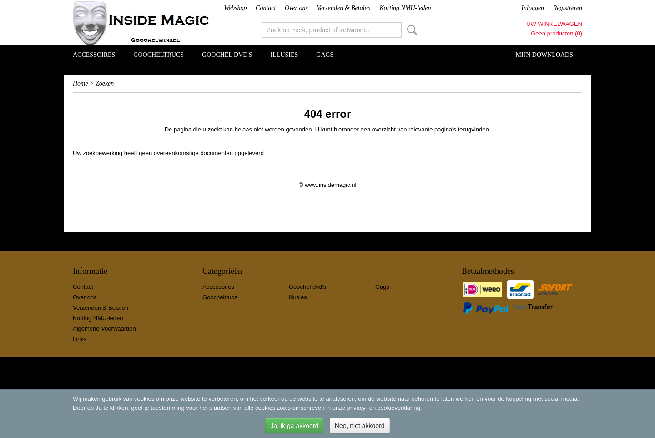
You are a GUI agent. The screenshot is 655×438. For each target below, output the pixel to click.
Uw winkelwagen (554, 23)
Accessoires (94, 54)
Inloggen (532, 8)
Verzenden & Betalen (344, 8)
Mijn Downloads (544, 54)
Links (79, 339)
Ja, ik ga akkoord (294, 425)
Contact (266, 8)
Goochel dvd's (227, 54)
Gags (324, 54)
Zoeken (410, 30)
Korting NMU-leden (405, 8)
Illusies (284, 54)
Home (80, 83)
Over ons (296, 8)
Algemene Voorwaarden (104, 328)
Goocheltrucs (158, 54)
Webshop (235, 8)
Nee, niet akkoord (360, 425)
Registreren (567, 8)
